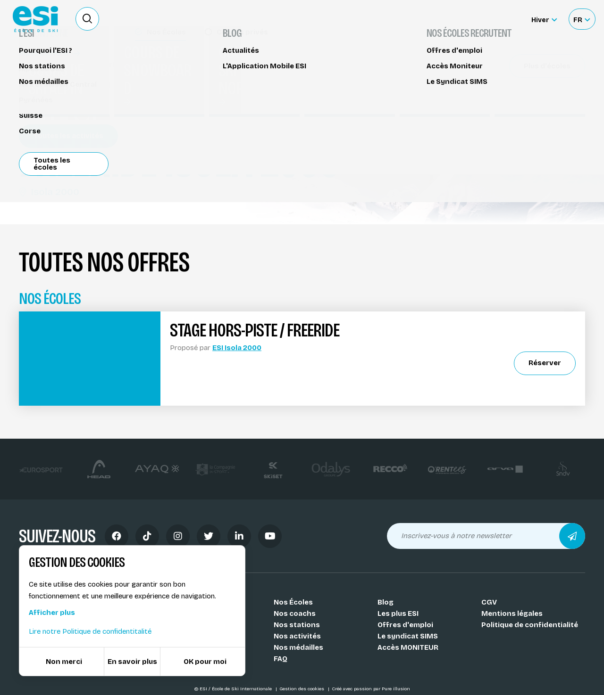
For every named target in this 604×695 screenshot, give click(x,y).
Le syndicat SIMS (408, 636)
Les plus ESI (398, 613)
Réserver (514, 82)
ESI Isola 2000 (236, 347)
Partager (514, 109)
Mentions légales (512, 613)
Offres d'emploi (405, 625)
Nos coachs (295, 613)
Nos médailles (298, 647)
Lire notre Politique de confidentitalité (90, 631)
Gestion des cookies (302, 689)
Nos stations (297, 625)
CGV (489, 602)
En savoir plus (132, 661)
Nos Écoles (293, 602)
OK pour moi (205, 661)
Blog (386, 602)
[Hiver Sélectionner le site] (544, 19)
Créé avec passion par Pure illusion (371, 689)
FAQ (280, 658)
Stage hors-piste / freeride (71, 64)
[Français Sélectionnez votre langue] (582, 19)
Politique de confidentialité (529, 625)
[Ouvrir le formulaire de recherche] (87, 19)
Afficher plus (52, 612)
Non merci (64, 661)
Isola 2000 (49, 191)
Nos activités (297, 636)
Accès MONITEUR (408, 647)
